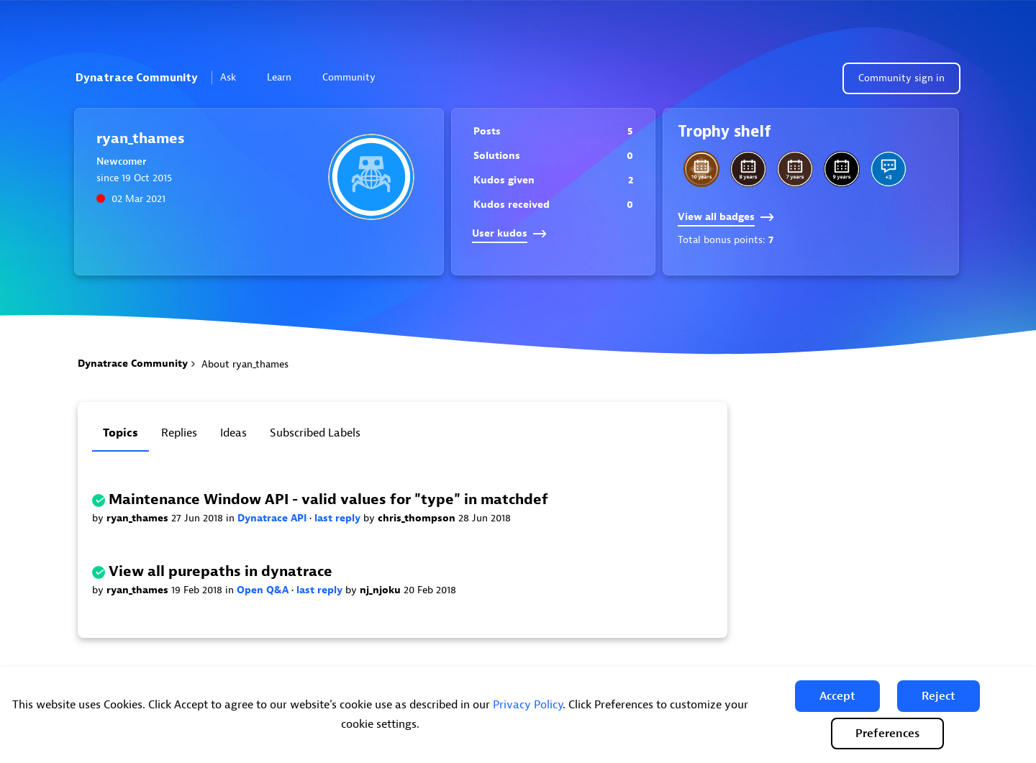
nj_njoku (382, 590)
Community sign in (901, 78)
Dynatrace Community (137, 77)
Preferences (887, 733)
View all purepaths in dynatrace (220, 571)
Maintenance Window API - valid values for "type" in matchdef (328, 499)
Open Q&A (264, 590)
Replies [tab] (179, 433)
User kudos (509, 233)
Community (355, 77)
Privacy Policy (528, 705)
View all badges (726, 217)
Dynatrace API (273, 518)
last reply (338, 518)
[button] (837, 696)
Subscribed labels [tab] (315, 433)
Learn (285, 77)
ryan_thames (138, 518)
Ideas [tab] (233, 433)
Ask (234, 77)
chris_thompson (418, 518)
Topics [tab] (120, 433)
